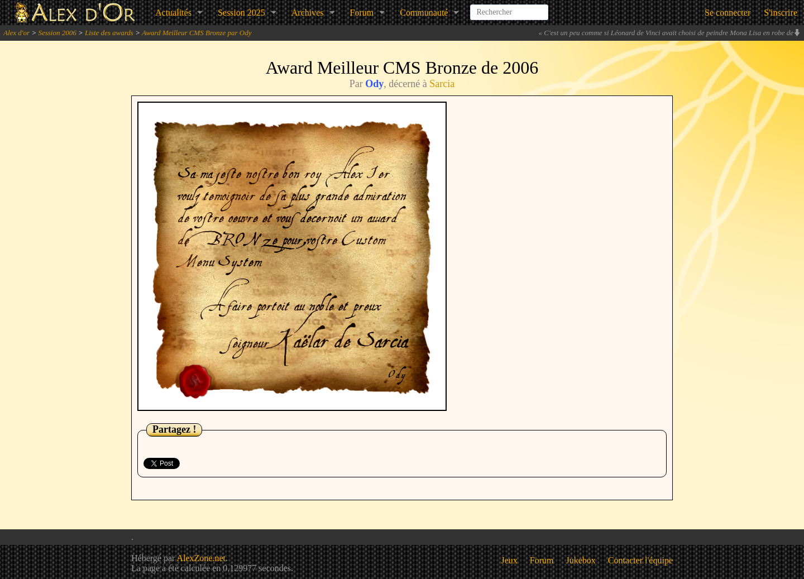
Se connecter (727, 12)
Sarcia (441, 83)
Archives (307, 12)
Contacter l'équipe (640, 560)
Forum (362, 12)
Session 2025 (241, 12)
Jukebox (581, 560)
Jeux (509, 560)
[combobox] (509, 8)
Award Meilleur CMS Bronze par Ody (197, 32)
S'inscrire (780, 12)
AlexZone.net (201, 558)
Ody (374, 83)
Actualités (173, 12)
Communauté (424, 12)
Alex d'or (16, 32)
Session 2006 (57, 32)
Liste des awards (109, 32)
